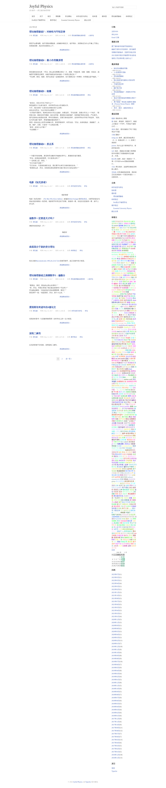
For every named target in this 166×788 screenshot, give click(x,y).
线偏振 (128, 338)
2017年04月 (116, 743)
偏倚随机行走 (120, 238)
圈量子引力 (128, 475)
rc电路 (116, 502)
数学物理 (121, 427)
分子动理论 (126, 544)
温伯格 (120, 225)
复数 (124, 269)
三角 (120, 277)
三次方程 (121, 448)
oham (134, 300)
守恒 (113, 277)
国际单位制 (116, 302)
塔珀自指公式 (120, 450)
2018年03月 (116, 710)
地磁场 (131, 385)
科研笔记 (129, 16)
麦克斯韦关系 (129, 481)
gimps (114, 481)
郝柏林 (127, 483)
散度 (120, 244)
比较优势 (127, 267)
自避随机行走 (121, 381)
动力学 (116, 281)
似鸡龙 (116, 315)
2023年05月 (116, 577)
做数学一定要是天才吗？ (42, 218)
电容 (120, 248)
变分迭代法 (133, 304)
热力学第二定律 (122, 465)
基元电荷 (129, 452)
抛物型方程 (128, 537)
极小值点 (125, 417)
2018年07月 (116, 698)
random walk (128, 379)
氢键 (115, 444)
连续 (113, 400)
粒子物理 (130, 467)
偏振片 (117, 338)
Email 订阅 (115, 37)
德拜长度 (115, 438)
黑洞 (131, 485)
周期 (120, 377)
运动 (116, 400)
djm (121, 306)
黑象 (116, 308)
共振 (122, 506)
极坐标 (128, 277)
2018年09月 (116, 692)
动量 (127, 485)
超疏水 (124, 246)
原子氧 (124, 408)
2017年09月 (116, 728)
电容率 (129, 344)
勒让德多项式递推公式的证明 (124, 80)
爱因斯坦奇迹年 (117, 415)
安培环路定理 (120, 350)
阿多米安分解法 (129, 221)
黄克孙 (117, 273)
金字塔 (117, 477)
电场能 (114, 471)
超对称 (129, 469)
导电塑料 (120, 327)
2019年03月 (116, 673)
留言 (49, 16)
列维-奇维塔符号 (117, 429)
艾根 (121, 523)
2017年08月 (116, 731)
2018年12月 (116, 682)
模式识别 (122, 383)
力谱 (115, 340)
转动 (123, 519)
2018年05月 (116, 704)
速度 (124, 277)
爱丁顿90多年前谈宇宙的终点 (122, 46)
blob (113, 458)
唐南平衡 (118, 433)
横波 (132, 525)
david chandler (125, 406)
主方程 (114, 465)
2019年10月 (116, 652)
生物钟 (133, 506)
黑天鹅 (121, 308)
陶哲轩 (114, 236)
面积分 (116, 456)
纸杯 (113, 118)
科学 (133, 265)
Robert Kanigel (74, 199)
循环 (118, 396)
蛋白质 (129, 521)
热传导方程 (119, 402)
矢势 (123, 438)
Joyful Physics (41, 6)
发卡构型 (132, 361)
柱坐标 (119, 446)
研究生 (124, 469)
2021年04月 (116, 610)
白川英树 (117, 329)
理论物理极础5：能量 (40, 91)
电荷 (120, 452)
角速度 (120, 398)
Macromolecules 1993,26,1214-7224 (47, 261)
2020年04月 (116, 634)
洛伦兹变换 (121, 525)
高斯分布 (126, 275)
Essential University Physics (70, 20)
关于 (41, 16)
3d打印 (116, 529)
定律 (120, 319)
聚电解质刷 (119, 221)
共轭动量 (120, 423)
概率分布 (120, 379)
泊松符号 (127, 429)
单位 (115, 413)
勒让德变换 (120, 481)
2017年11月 (116, 722)
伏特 (120, 456)
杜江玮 (114, 159)
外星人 (117, 539)
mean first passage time (119, 323)
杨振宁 (122, 263)
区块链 (119, 508)
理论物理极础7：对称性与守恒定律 (47, 31)
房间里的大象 (129, 308)
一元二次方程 (120, 390)
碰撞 (128, 302)
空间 (123, 292)
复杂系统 (117, 506)
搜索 (134, 7)
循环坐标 (122, 419)
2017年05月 (116, 740)
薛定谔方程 (122, 344)
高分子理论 (116, 317)
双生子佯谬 (119, 458)
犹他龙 (131, 313)
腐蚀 (120, 408)
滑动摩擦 (118, 352)
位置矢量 (115, 398)
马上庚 (116, 319)
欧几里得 (120, 336)
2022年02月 (116, 589)
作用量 (116, 286)
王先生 (114, 172)
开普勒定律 (118, 292)
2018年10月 (116, 689)
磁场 (120, 438)
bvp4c (117, 228)
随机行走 (127, 225)
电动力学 (123, 302)
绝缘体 (124, 454)
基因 (121, 300)
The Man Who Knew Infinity (53, 199)
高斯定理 (130, 236)
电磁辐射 (130, 408)
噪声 (120, 502)
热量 (115, 348)
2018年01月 (116, 716)
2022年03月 (116, 586)
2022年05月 (116, 580)
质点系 (124, 284)
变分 (120, 284)
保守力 (117, 306)
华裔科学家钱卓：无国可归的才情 (124, 52)
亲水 (116, 494)
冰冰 (113, 129)
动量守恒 (127, 423)
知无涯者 (117, 242)
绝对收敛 (129, 319)
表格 (128, 311)
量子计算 (125, 508)
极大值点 (118, 417)
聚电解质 (128, 290)
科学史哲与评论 (82, 16)
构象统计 (120, 363)
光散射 (132, 444)
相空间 (114, 250)
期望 (128, 352)
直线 (124, 392)
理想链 (119, 250)
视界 (127, 519)
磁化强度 (129, 377)
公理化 (117, 431)
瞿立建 (35, 35)
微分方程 (130, 261)
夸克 (118, 259)
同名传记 (83, 199)
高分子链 (127, 340)
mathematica (116, 294)
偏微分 (116, 284)
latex (121, 228)
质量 (120, 281)
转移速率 (128, 462)
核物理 (133, 546)
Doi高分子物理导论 (38, 20)
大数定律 (117, 510)
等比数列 (131, 375)
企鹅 (113, 383)
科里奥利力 (119, 421)
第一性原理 (116, 498)
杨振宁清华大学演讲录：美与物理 (124, 49)
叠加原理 (118, 454)
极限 (120, 400)
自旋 (132, 263)
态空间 (120, 394)
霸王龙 (124, 315)
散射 (134, 446)
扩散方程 (128, 400)
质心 (122, 354)
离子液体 (123, 234)
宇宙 (134, 294)
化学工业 (122, 485)
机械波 (127, 525)
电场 (113, 228)
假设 (125, 402)
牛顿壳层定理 (118, 84)
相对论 (117, 267)
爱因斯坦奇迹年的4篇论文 (42, 307)
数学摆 (116, 377)
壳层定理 (118, 367)
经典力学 (115, 394)
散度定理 (128, 450)
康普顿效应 (128, 531)
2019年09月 (116, 655)
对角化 (126, 479)
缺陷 (127, 369)
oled (118, 331)
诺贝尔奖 (126, 458)
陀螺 (113, 515)
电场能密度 (121, 471)
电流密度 (118, 519)
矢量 (113, 221)
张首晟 (114, 508)
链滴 (116, 271)
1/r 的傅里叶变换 (120, 72)
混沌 (116, 277)
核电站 (122, 385)
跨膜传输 (120, 265)
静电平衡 (123, 294)
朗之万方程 (126, 502)
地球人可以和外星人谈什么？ (122, 58)
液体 (131, 406)
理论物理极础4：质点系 (41, 144)
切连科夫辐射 (116, 304)
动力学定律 (128, 394)
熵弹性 (129, 365)
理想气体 (118, 544)
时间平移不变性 (122, 425)
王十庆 (132, 483)
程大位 (114, 467)
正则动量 (123, 440)
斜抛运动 (130, 259)
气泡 (127, 404)
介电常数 (129, 460)
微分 (133, 277)
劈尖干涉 (133, 523)
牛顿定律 (120, 535)
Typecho (114, 771)
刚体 (118, 263)
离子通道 (125, 487)
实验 (132, 402)
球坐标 (114, 446)
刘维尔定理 (121, 290)
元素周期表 (116, 517)
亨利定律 (132, 404)
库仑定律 (118, 240)
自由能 (132, 248)
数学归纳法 (124, 431)
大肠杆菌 (132, 358)
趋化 (127, 358)
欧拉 (113, 338)
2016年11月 (116, 758)
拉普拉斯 (124, 396)
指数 (134, 388)
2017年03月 (116, 746)
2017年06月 (116, 737)
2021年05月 (116, 607)
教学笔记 (53, 20)
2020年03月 (116, 637)
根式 (120, 392)
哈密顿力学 (118, 288)
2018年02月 (116, 713)
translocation (129, 321)
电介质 (130, 269)
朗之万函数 (126, 342)
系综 (130, 535)
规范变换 (129, 438)
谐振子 (119, 531)
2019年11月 (116, 649)
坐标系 (133, 396)
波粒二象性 (35, 333)
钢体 (118, 521)
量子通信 (122, 298)
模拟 (118, 371)
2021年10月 (116, 595)
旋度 (132, 254)
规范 (134, 438)
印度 (127, 292)
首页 (33, 16)
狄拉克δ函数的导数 (120, 68)
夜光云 (127, 444)
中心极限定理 (125, 510)
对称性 (132, 225)
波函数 (132, 342)
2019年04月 (116, 670)
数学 (132, 246)
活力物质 (115, 375)
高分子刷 (126, 228)
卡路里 (129, 346)
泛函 (125, 421)
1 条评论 (91, 35)
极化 (135, 269)
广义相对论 (116, 300)
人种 (120, 490)
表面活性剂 (116, 406)
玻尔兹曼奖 (118, 373)
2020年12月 (116, 619)
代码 (130, 306)
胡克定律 (118, 342)
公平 (131, 473)
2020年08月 (116, 628)
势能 (132, 242)
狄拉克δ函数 (131, 336)
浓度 (116, 356)
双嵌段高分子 (120, 321)
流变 (113, 485)
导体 (118, 256)
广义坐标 (130, 421)
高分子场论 (132, 315)
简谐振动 (131, 363)
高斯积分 (123, 259)
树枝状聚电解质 (128, 529)
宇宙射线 (129, 298)
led (121, 331)
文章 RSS (115, 31)
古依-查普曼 (124, 500)
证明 (113, 267)
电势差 (129, 294)
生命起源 (123, 521)
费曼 (122, 267)
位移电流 (124, 348)
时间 (121, 475)
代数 (130, 388)
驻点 (122, 442)
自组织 (128, 506)
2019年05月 (116, 667)
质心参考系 (118, 527)
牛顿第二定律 (120, 232)
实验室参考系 (127, 527)
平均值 (124, 352)
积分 (128, 240)
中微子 (128, 512)
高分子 (128, 263)
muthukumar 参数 (130, 435)
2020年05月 (116, 631)
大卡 (118, 348)
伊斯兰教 (117, 500)
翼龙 (120, 315)
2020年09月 (116, 625)
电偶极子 (125, 244)
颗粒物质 (126, 490)
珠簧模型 (115, 408)
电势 (130, 244)
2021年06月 (116, 604)
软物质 (132, 373)
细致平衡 (127, 296)
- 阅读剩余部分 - (64, 50)
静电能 (126, 256)
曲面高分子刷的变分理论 (42, 247)
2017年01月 (116, 752)
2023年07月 (116, 574)
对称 (132, 429)
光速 (131, 519)
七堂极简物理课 (129, 415)
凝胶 (113, 306)
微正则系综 (121, 369)
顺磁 (124, 377)
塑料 (121, 317)
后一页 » (69, 359)
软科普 (94, 16)
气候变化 (118, 515)
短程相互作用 (132, 381)
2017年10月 (116, 725)
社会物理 (118, 487)
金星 (115, 542)
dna (126, 375)
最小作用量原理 (124, 286)
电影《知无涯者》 (38, 182)
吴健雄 (126, 496)
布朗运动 (125, 539)
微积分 (126, 535)
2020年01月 (116, 643)
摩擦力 (120, 223)
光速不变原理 (130, 333)
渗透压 (132, 234)
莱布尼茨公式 (127, 492)
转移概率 (121, 462)
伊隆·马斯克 (124, 498)
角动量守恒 (123, 254)
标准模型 (125, 250)
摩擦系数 (128, 350)
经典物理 (133, 275)
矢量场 (131, 288)
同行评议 (125, 388)
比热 (133, 462)
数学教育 (125, 361)
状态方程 (123, 477)
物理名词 (127, 317)
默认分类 (87, 20)
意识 (116, 460)
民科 (113, 539)
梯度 (117, 230)
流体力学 (128, 279)
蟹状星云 (121, 333)
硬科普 (104, 16)
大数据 (131, 504)
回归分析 (117, 512)
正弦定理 (132, 515)
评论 (89, 95)
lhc (135, 383)
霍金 (134, 298)
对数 (113, 390)
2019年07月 (116, 661)
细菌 (113, 271)
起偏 (132, 338)
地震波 (131, 490)
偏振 (115, 269)
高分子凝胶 (128, 265)
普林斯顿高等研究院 (127, 517)
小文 (113, 167)
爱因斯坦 (115, 223)
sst (114, 230)
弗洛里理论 (123, 271)
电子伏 (124, 456)
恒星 (120, 546)
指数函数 (120, 444)
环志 (116, 383)
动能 (116, 419)
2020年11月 (116, 622)
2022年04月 (116, 583)
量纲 (113, 533)
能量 (129, 284)
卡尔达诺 (128, 448)
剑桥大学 (117, 442)
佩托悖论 (123, 533)
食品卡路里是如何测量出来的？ (125, 98)
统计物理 (123, 273)
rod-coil (114, 363)
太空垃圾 (120, 410)
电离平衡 (120, 296)
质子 (134, 469)
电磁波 (132, 302)
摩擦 (133, 410)
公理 (127, 331)
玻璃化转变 (126, 373)
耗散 (118, 354)
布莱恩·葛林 (118, 492)
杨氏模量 (126, 523)
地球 (125, 363)
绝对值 (127, 390)
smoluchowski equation (126, 325)
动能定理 (124, 542)
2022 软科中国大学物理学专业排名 (124, 55)
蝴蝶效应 (125, 504)
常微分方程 (116, 234)
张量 (131, 539)
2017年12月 (116, 719)
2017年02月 (116, 749)
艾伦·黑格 (123, 329)
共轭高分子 (128, 327)
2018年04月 (116, 707)
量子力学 (123, 236)
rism (135, 406)
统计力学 (121, 375)
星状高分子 (126, 248)
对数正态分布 (125, 473)
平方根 (116, 392)
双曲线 (133, 392)
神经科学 (122, 460)
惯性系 (114, 525)
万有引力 (127, 223)
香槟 (123, 404)
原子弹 (117, 533)
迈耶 (129, 546)
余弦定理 (125, 515)
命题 (124, 331)
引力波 (124, 240)
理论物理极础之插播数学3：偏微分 (47, 275)
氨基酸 (116, 523)
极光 (127, 385)
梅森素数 (132, 479)
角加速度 (127, 398)
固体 (132, 367)
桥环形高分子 (116, 361)
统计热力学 (129, 471)
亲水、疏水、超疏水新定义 (123, 108)
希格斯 (122, 512)
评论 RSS (115, 34)
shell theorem (126, 367)
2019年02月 (116, 676)
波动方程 (115, 344)
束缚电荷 (118, 346)
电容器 (131, 256)
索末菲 (129, 300)
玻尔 (116, 298)
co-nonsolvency (127, 446)
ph (112, 444)
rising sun (115, 138)
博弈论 (132, 331)
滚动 (122, 537)
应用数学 (115, 427)
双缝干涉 (125, 281)
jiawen (114, 145)
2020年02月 (116, 640)
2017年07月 (116, 734)
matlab (116, 225)
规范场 (129, 440)
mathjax (126, 306)
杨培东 (122, 483)
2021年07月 (116, 601)
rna (113, 523)
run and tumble (120, 358)
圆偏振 (122, 338)
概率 (132, 352)
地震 (125, 300)
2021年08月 (116, 598)
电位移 (124, 346)
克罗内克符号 (130, 427)
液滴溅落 (132, 442)
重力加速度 (122, 365)
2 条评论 (90, 279)
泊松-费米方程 (122, 261)
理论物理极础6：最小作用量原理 (46, 60)
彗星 (132, 544)
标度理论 (128, 238)
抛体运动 (125, 304)
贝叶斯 (114, 336)
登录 (113, 768)
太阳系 (116, 546)
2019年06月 (116, 664)
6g (123, 531)
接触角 (124, 494)
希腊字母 (115, 448)
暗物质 (133, 512)
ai (133, 537)
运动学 (132, 398)
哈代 (128, 254)
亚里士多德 (128, 410)
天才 (125, 336)
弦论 (128, 234)
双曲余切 (120, 340)
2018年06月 (116, 701)
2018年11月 (116, 685)
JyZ (113, 151)
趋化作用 (129, 356)
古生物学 (120, 313)
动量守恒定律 (125, 242)
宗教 (130, 498)
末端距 (119, 269)
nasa (130, 508)
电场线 (129, 454)
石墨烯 (124, 546)
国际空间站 (116, 385)
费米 (134, 531)
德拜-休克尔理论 (128, 433)
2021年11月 (116, 592)
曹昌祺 (130, 542)
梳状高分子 (132, 456)
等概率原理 (133, 465)
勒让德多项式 (130, 232)
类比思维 (132, 496)
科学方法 (121, 279)
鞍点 (130, 417)
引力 (122, 256)
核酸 (134, 521)
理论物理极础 (116, 16)
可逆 (115, 396)
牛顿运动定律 (122, 413)
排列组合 (130, 273)
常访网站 (68, 16)
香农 (118, 542)
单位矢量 (130, 533)
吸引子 (119, 504)
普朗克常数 (131, 413)
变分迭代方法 (118, 496)
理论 (128, 402)
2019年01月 (116, 679)
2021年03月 (116, 613)
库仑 (123, 452)
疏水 (120, 494)
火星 (120, 529)
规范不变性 (116, 440)
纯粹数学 (132, 425)
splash (126, 442)
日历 (113, 550)
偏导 (125, 467)
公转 (116, 485)
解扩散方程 (118, 88)
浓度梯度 (122, 356)
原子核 (114, 548)
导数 (118, 236)
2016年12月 (116, 755)
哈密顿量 (125, 288)
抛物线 (128, 392)
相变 (128, 246)
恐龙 (115, 313)
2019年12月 (116, 646)
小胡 (113, 135)
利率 (129, 396)
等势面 (114, 296)
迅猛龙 (126, 313)
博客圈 (58, 16)
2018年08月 (116, 695)
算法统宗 (120, 467)
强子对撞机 (130, 383)
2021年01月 (116, 616)
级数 (124, 319)
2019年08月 (116, 658)
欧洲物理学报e (125, 371)
